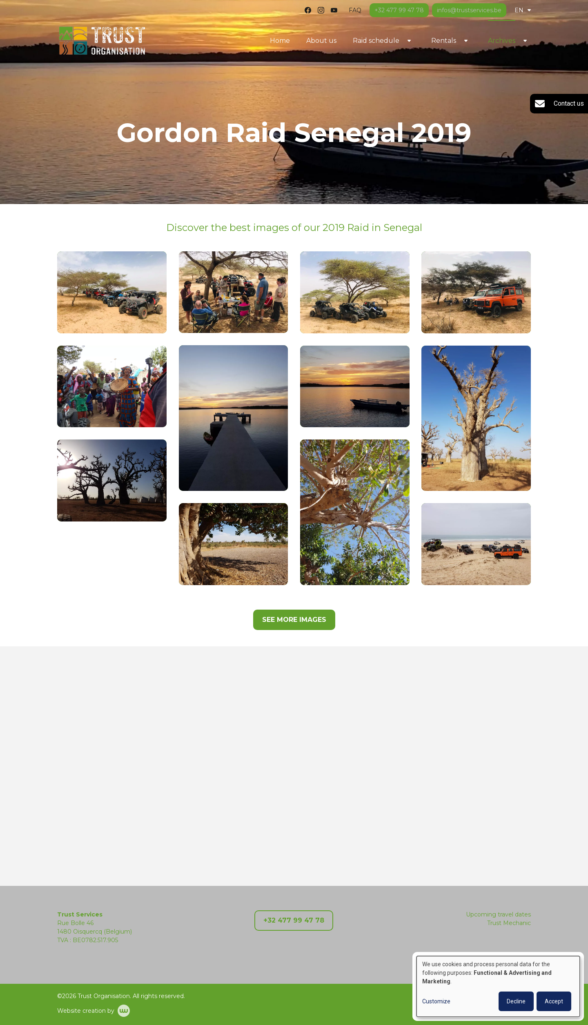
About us (321, 40)
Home (280, 40)
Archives (501, 40)
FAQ (355, 10)
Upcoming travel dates (498, 914)
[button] (112, 292)
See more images (294, 619)
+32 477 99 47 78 (293, 920)
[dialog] (498, 986)
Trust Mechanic (509, 923)
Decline (516, 1001)
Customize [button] (436, 1001)
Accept (554, 1001)
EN (522, 10)
